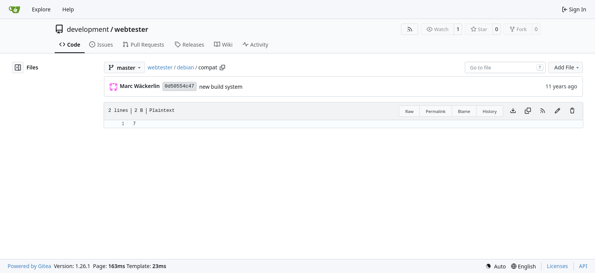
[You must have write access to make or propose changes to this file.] (572, 111)
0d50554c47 (179, 86)
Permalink (435, 111)
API (583, 266)
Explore (41, 9)
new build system (220, 86)
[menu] (495, 266)
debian (185, 67)
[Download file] (513, 111)
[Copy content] (528, 111)
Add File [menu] (567, 67)
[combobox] (505, 67)
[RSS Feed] (410, 29)
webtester (131, 29)
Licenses (557, 266)
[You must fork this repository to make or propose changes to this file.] (557, 111)
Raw (409, 111)
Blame (464, 111)
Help (68, 9)
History (490, 111)
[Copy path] (222, 67)
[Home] (14, 9)
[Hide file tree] (18, 67)
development (88, 29)
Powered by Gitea (29, 266)
